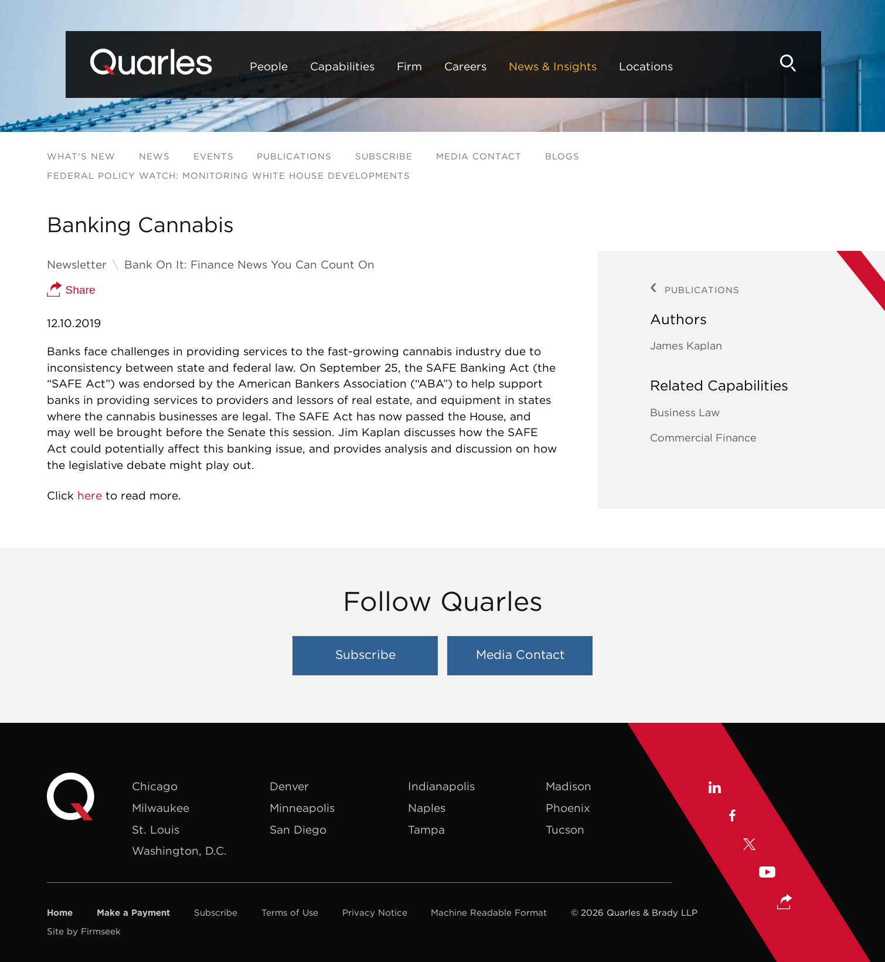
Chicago (155, 786)
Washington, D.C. (179, 851)
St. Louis (155, 829)
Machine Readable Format (489, 912)
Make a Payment (133, 912)
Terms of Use (289, 912)
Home (60, 912)
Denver (289, 786)
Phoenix (568, 808)
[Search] (818, 63)
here (89, 495)
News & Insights (521, 66)
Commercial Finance (703, 437)
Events (213, 156)
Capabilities (310, 66)
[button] (785, 903)
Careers (434, 66)
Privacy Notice (374, 912)
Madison (568, 786)
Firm (377, 66)
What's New (81, 156)
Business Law (685, 412)
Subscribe (384, 156)
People (237, 66)
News (154, 156)
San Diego (298, 829)
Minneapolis (302, 808)
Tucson (565, 829)
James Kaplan (686, 345)
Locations (614, 66)
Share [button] (71, 290)
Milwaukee (160, 808)
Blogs (562, 156)
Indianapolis (441, 786)
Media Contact (479, 156)
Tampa (426, 829)
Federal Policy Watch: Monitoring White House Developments (228, 175)
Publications (294, 156)
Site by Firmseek (84, 931)
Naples (426, 808)
